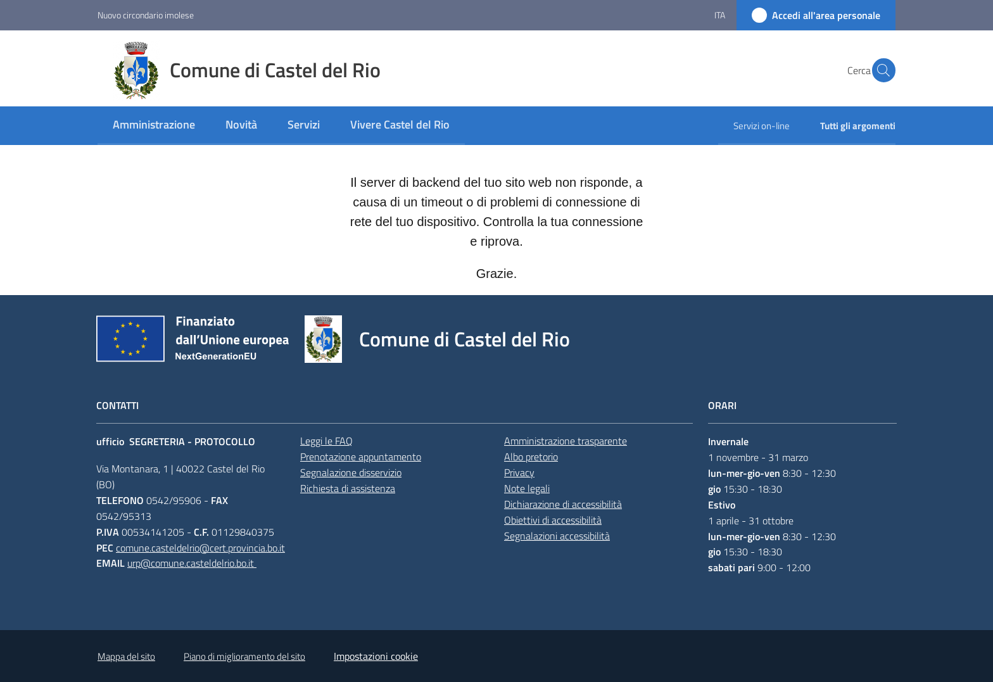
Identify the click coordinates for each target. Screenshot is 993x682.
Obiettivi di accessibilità (553, 519)
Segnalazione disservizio (351, 472)
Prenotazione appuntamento (360, 456)
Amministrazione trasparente (565, 440)
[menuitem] (154, 125)
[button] (880, 70)
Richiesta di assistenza (347, 488)
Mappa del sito (126, 656)
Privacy (519, 472)
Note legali (527, 488)
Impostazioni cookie (376, 656)
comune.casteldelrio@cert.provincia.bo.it (200, 547)
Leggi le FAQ (326, 440)
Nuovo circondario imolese (146, 15)
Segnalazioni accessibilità (557, 535)
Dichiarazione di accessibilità (563, 504)
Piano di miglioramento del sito (244, 656)
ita (719, 15)
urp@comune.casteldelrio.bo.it (191, 563)
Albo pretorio (531, 456)
